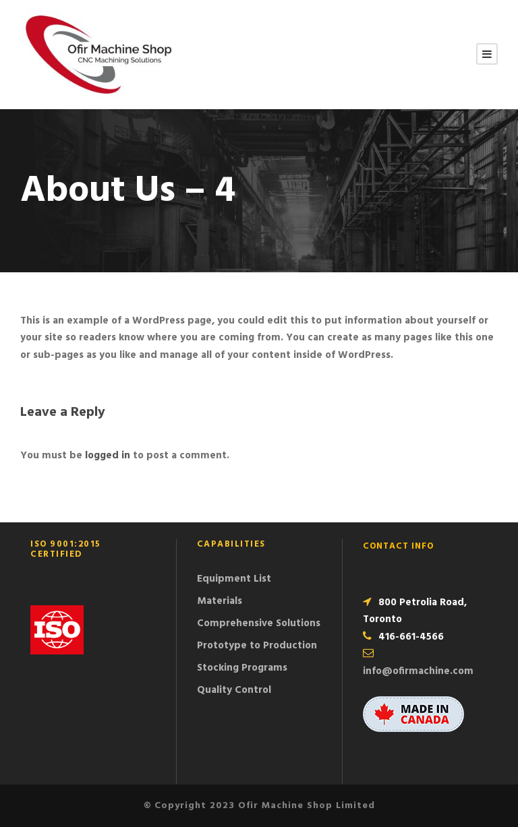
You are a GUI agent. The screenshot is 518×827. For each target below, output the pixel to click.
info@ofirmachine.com (418, 671)
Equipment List (234, 579)
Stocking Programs (242, 668)
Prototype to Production (257, 646)
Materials (219, 601)
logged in (107, 456)
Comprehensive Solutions (258, 623)
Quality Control (234, 690)
